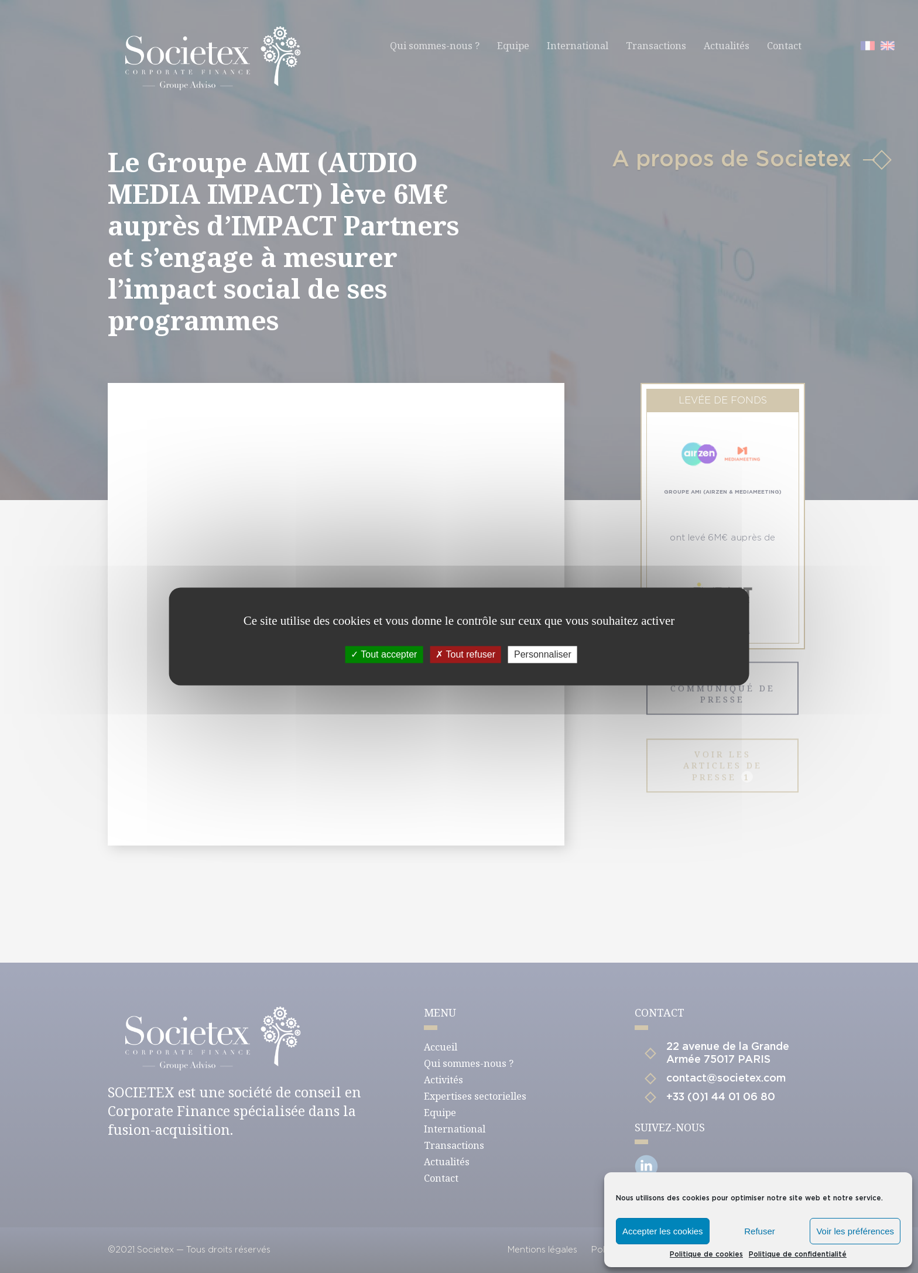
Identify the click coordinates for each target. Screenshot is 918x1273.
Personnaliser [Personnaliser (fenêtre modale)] (542, 654)
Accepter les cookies (662, 1231)
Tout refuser (465, 654)
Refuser (759, 1231)
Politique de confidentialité (798, 1254)
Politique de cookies (706, 1254)
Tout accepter (384, 654)
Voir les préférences (855, 1231)
